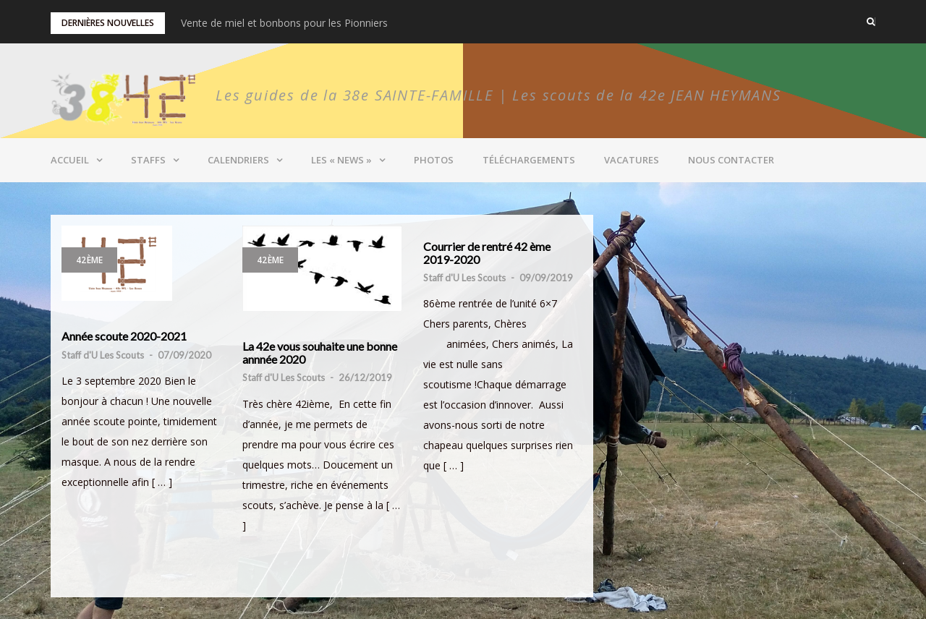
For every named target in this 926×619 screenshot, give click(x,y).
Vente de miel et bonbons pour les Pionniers (284, 23)
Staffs (148, 159)
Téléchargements (529, 159)
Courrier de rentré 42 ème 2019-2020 (487, 252)
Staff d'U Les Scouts (102, 355)
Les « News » (341, 159)
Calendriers (238, 159)
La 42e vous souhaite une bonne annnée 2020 (319, 352)
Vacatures (631, 159)
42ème (89, 260)
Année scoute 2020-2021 (124, 336)
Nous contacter (731, 159)
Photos (434, 159)
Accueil (70, 159)
